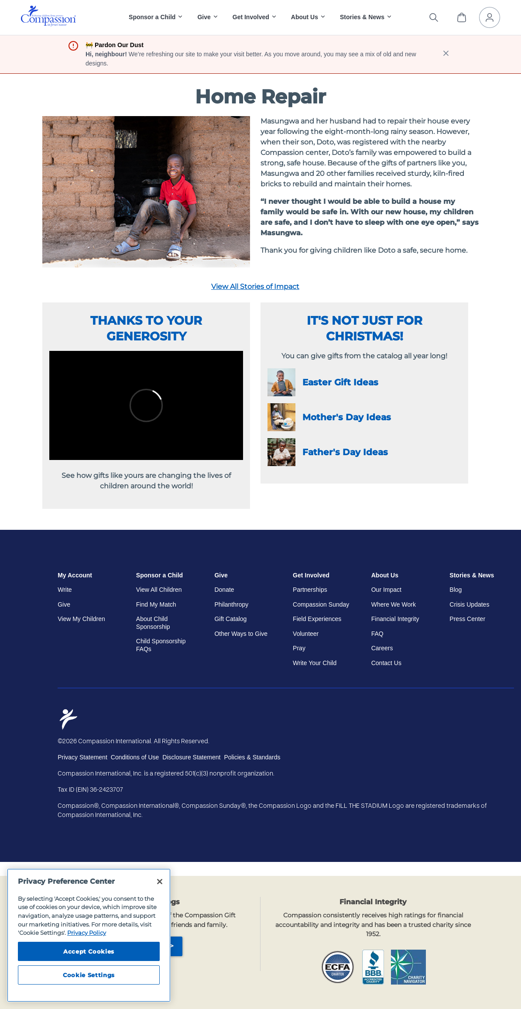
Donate (224, 589)
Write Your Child (314, 662)
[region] (89, 935)
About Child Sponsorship (153, 622)
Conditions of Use (135, 757)
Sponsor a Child (159, 575)
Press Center (467, 618)
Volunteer (306, 633)
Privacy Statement (82, 757)
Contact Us (386, 662)
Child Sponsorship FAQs (161, 645)
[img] (48, 16)
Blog (455, 589)
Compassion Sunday (321, 604)
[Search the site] (433, 17)
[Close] (159, 881)
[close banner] (446, 54)
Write (65, 589)
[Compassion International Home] (48, 24)
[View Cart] (461, 17)
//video (146, 405)
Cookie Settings (89, 974)
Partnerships (310, 589)
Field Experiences (317, 618)
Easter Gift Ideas (322, 382)
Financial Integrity (395, 618)
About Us (384, 575)
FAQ (377, 633)
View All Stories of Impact (255, 286)
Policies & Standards (252, 757)
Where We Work (393, 604)
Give (64, 604)
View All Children (159, 589)
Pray (299, 648)
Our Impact (386, 589)
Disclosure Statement (191, 757)
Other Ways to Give (240, 633)
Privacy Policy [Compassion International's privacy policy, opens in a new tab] (86, 932)
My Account (75, 575)
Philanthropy (231, 604)
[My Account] (489, 17)
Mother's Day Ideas (329, 417)
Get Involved (311, 575)
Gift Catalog (230, 618)
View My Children (81, 618)
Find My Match (156, 604)
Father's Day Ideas (327, 452)
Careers (382, 648)
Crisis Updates (469, 604)
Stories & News (471, 575)
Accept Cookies (88, 951)
